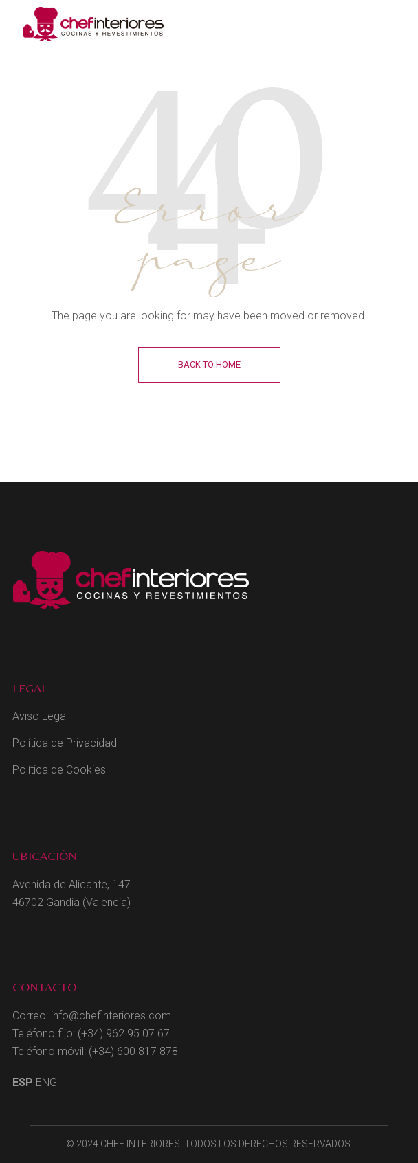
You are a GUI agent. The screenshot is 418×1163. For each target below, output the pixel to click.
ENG (46, 1082)
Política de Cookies (59, 769)
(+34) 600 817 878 (133, 1051)
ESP (22, 1082)
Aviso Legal (40, 716)
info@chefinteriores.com (111, 1015)
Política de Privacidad (64, 742)
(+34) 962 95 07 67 (124, 1033)
